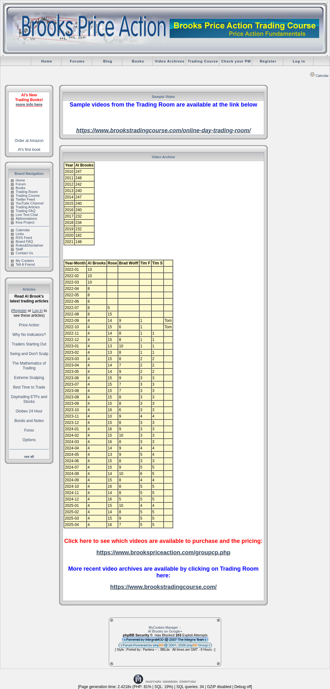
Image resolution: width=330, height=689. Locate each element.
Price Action (29, 325)
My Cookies (22, 261)
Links (17, 234)
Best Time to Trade (29, 387)
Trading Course (203, 61)
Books (138, 61)
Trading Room (24, 192)
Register (268, 61)
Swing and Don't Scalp (29, 354)
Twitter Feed (23, 199)
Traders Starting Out (29, 344)
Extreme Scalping (29, 377)
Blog (107, 61)
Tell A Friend (23, 264)
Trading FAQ (23, 211)
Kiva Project (23, 222)
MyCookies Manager (163, 627)
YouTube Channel (27, 203)
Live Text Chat (24, 215)
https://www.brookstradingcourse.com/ (163, 587)
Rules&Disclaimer (27, 245)
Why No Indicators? (29, 334)
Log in (299, 61)
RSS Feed (21, 238)
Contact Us (22, 253)
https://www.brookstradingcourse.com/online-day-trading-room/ (163, 130)
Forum (18, 184)
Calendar (319, 76)
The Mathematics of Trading (29, 365)
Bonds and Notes (29, 421)
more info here (29, 104)
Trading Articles (25, 207)
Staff (17, 249)
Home (46, 61)
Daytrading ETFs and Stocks (29, 399)
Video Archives (170, 61)
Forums (77, 61)
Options (28, 440)
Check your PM (236, 61)
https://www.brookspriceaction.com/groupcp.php (163, 552)
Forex (29, 430)
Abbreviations (24, 218)
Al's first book (29, 149)
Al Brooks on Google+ (165, 631)
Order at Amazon (29, 140)
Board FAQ (22, 241)
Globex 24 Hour (29, 411)
